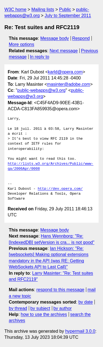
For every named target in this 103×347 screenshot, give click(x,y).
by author (62, 308)
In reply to (39, 56)
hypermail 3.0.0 (80, 331)
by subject (40, 308)
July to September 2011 (68, 15)
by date (85, 302)
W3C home (15, 9)
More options (21, 44)
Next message (64, 50)
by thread (18, 308)
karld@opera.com (65, 72)
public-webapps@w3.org (41, 90)
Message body (54, 38)
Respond (81, 38)
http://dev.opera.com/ (60, 188)
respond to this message (60, 289)
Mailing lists (42, 9)
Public (65, 9)
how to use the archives (44, 314)
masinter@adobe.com (68, 84)
